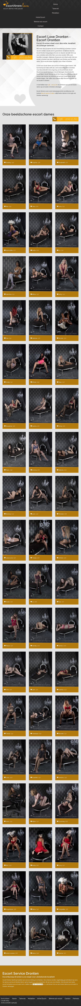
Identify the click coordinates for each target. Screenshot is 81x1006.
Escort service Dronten (48, 93)
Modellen (55, 13)
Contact (40, 26)
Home (55, 4)
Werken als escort (40, 21)
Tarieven (55, 8)
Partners (76, 998)
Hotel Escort (40, 17)
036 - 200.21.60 (18, 57)
